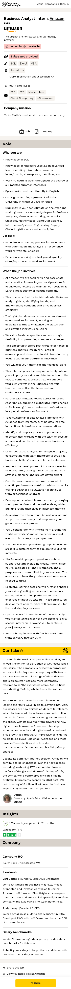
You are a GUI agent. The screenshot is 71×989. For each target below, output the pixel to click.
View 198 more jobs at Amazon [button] (24, 973)
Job (24, 131)
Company (43, 131)
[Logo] (11, 4)
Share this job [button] (13, 967)
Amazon (57, 18)
